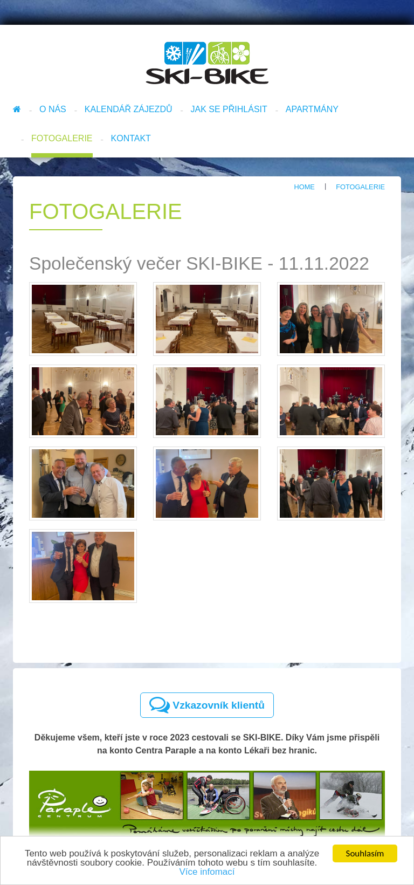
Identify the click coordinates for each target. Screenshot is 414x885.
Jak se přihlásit (229, 109)
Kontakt (131, 138)
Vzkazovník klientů (207, 705)
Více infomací (207, 872)
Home (304, 187)
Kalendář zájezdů (128, 109)
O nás (52, 109)
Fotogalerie (62, 138)
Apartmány (312, 109)
